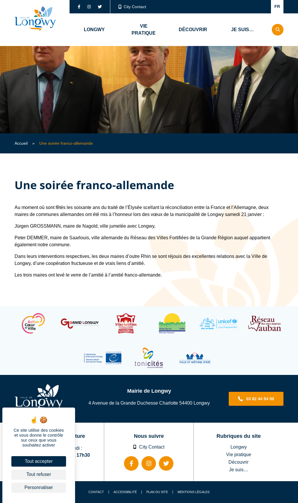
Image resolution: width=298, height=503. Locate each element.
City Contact (132, 6)
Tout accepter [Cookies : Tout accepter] (39, 461)
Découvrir (238, 462)
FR (277, 6)
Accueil (21, 143)
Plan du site (157, 492)
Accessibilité (125, 492)
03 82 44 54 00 (260, 398)
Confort (259, 6)
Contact (96, 492)
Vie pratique (238, 454)
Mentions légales (194, 492)
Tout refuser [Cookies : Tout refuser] (38, 474)
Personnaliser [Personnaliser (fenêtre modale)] (38, 487)
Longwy (238, 446)
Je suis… (238, 469)
